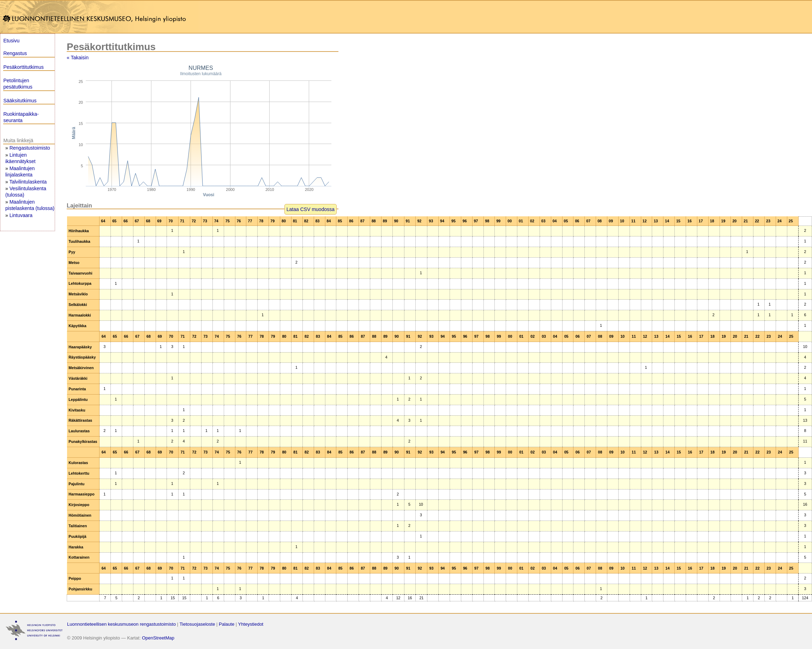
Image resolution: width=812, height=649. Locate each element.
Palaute (226, 624)
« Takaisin (78, 57)
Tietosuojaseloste (197, 624)
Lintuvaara (21, 215)
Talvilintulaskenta (28, 182)
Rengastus (15, 53)
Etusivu (11, 40)
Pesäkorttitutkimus (23, 67)
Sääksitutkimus (19, 100)
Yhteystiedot (251, 624)
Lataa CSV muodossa (311, 209)
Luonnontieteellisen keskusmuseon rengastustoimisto (121, 624)
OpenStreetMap (158, 638)
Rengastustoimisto (30, 148)
